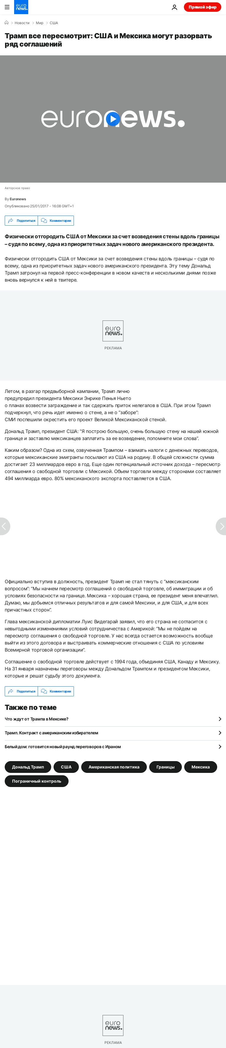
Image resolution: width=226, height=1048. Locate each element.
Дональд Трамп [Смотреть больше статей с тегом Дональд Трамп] (28, 766)
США (54, 23)
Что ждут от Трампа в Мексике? (37, 718)
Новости (22, 23)
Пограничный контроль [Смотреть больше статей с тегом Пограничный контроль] (36, 780)
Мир (39, 23)
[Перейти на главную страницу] (21, 7)
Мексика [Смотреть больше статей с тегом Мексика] (201, 766)
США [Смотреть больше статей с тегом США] (66, 766)
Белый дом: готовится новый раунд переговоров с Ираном (63, 746)
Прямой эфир (203, 6)
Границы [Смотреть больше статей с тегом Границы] (166, 766)
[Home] (6, 23)
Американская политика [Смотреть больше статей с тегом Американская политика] (114, 766)
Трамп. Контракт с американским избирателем (51, 732)
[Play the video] (113, 119)
